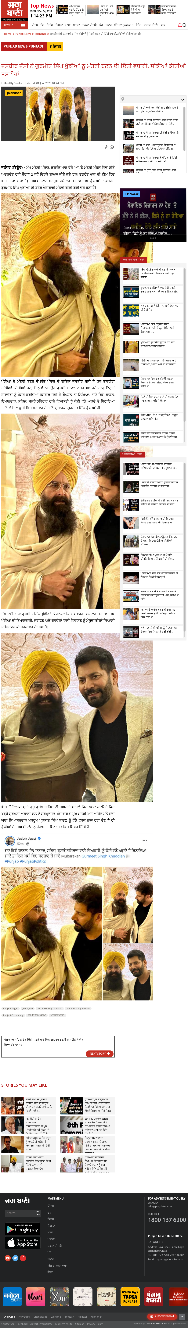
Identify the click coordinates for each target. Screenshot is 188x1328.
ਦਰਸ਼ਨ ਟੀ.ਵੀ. (151, 25)
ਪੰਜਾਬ (35, 25)
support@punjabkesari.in (169, 1259)
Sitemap (79, 1324)
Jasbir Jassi (28, 1008)
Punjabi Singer (10, 1008)
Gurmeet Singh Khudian (50, 1008)
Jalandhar (14, 93)
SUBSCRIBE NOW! (162, 1316)
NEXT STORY (100, 1053)
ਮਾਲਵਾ (76, 25)
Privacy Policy (95, 1324)
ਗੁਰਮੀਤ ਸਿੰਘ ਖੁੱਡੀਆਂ (37, 1015)
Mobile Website (63, 1324)
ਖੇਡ (101, 25)
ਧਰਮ (163, 25)
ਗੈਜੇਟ (138, 25)
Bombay (69, 1316)
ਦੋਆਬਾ (59, 25)
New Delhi (24, 1316)
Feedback (22, 1324)
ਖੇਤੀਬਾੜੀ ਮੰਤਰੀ (57, 1015)
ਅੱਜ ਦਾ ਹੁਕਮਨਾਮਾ (123, 25)
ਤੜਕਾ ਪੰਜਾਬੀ (89, 25)
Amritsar (82, 1316)
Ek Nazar (131, 194)
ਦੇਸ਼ (42, 25)
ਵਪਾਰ (109, 25)
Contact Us (7, 1324)
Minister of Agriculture (78, 1008)
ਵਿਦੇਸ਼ (50, 25)
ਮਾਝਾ (67, 25)
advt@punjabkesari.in (160, 1206)
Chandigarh (40, 1316)
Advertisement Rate (41, 1324)
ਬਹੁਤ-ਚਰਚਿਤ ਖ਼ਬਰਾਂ (133, 259)
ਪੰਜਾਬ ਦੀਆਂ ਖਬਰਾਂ (132, 454)
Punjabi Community (13, 1015)
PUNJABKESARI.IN (158, 1324)
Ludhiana (56, 1316)
